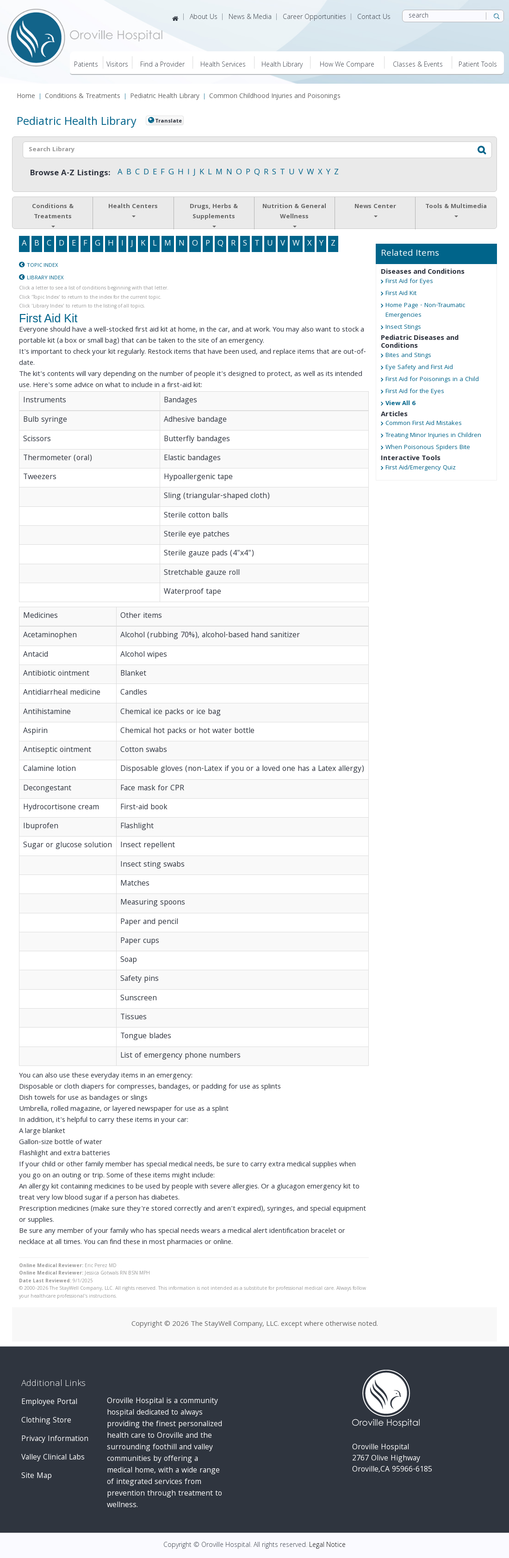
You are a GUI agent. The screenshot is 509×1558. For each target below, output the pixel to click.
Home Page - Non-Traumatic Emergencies (425, 310)
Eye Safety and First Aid (419, 368)
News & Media (250, 17)
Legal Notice (327, 1545)
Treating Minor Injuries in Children (433, 436)
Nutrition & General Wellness (294, 215)
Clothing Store (46, 1421)
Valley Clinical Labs (53, 1458)
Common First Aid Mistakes (423, 424)
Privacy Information (54, 1439)
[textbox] (234, 150)
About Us (203, 17)
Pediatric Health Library (164, 97)
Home (26, 97)
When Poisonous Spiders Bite (427, 448)
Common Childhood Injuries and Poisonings (275, 97)
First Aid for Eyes (409, 282)
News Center (375, 209)
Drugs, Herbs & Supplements (214, 215)
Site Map (36, 1476)
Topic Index (42, 265)
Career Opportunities (314, 17)
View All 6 (400, 404)
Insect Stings (403, 328)
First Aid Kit (400, 294)
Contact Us (374, 17)
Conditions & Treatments (82, 97)
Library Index (45, 278)
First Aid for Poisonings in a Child (432, 380)
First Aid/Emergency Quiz (420, 468)
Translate (168, 121)
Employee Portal (49, 1402)
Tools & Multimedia (456, 209)
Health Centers (133, 209)
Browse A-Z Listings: (70, 173)
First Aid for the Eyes (414, 392)
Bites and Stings (408, 356)
